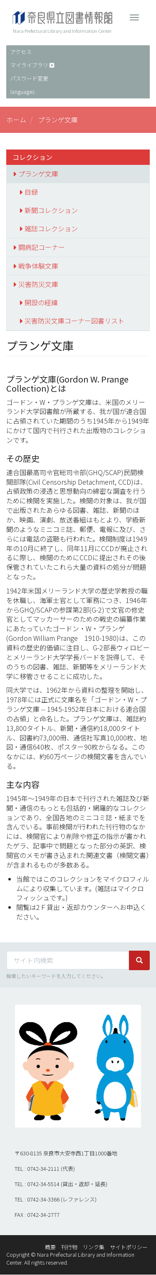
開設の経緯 (41, 302)
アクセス (21, 52)
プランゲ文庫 (38, 174)
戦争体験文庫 (38, 266)
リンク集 (93, 1247)
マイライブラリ (29, 65)
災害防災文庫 (38, 284)
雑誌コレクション (51, 228)
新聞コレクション (51, 210)
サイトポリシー (129, 1247)
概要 (50, 1247)
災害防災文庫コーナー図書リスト (74, 321)
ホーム (16, 120)
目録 (31, 192)
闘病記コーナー (41, 247)
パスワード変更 (29, 78)
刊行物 (69, 1247)
